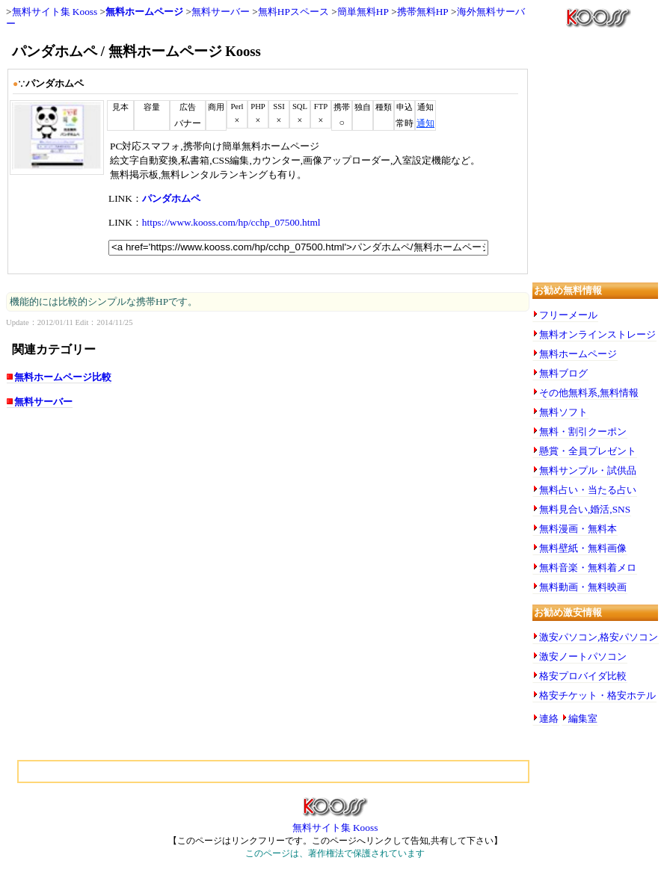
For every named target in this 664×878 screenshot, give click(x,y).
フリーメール (568, 315)
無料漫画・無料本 (578, 528)
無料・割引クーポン (583, 431)
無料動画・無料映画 (583, 587)
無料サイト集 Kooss (55, 11)
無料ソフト (563, 412)
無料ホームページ (144, 11)
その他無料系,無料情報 (589, 392)
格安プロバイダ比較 (583, 675)
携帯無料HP (423, 11)
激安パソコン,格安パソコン (598, 637)
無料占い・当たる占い (587, 489)
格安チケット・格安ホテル (597, 695)
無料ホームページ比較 (62, 377)
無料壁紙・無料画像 (583, 548)
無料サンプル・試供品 (587, 470)
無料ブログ (563, 373)
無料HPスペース (293, 11)
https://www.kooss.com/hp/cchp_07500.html (231, 222)
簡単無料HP (363, 11)
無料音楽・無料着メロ (587, 567)
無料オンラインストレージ (597, 334)
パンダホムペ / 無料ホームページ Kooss (136, 51)
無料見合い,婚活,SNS (584, 509)
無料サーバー (220, 11)
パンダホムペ (171, 198)
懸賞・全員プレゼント (587, 451)
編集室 (582, 718)
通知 (425, 123)
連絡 (549, 718)
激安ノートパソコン (583, 656)
